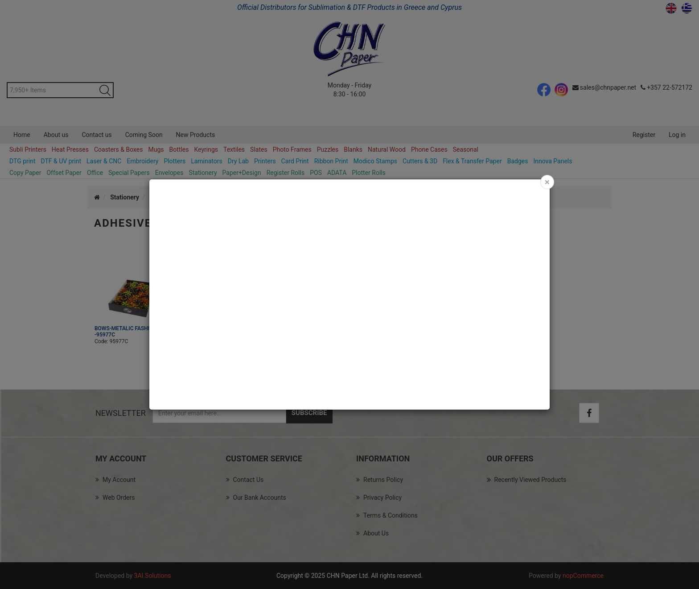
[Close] (547, 182)
